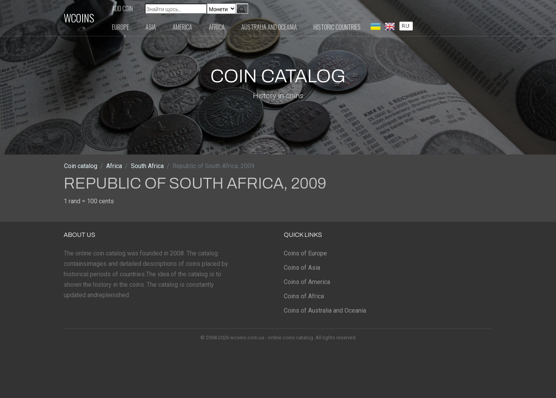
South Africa (147, 166)
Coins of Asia (302, 267)
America (182, 27)
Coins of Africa (304, 296)
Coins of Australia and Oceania (325, 310)
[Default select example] (221, 8)
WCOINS (79, 18)
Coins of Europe (305, 253)
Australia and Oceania (269, 27)
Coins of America (307, 282)
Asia (151, 27)
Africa (217, 27)
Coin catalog (80, 166)
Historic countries (337, 27)
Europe (120, 27)
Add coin (122, 8)
